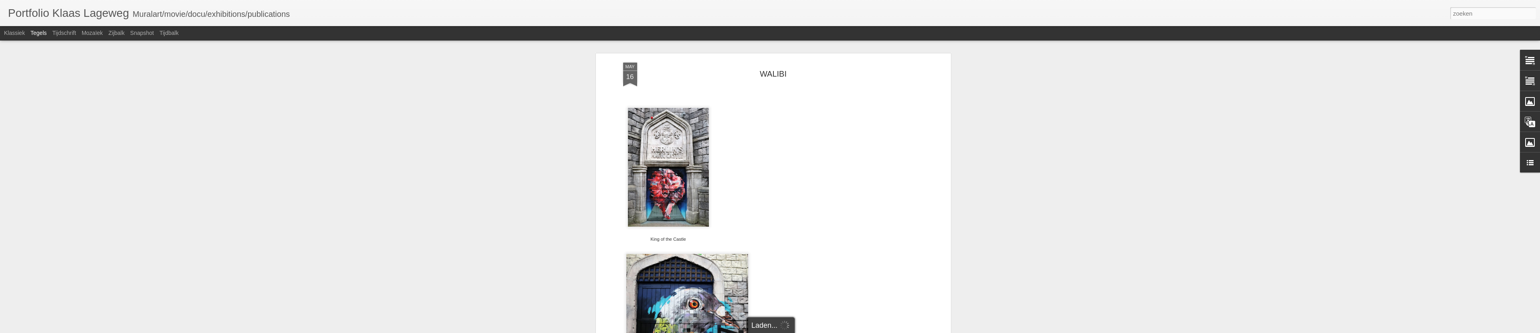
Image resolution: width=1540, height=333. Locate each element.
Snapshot (142, 33)
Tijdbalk (169, 33)
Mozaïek (92, 33)
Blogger (808, 328)
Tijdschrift (64, 33)
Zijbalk (116, 33)
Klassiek (14, 33)
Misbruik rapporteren (838, 328)
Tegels (38, 33)
